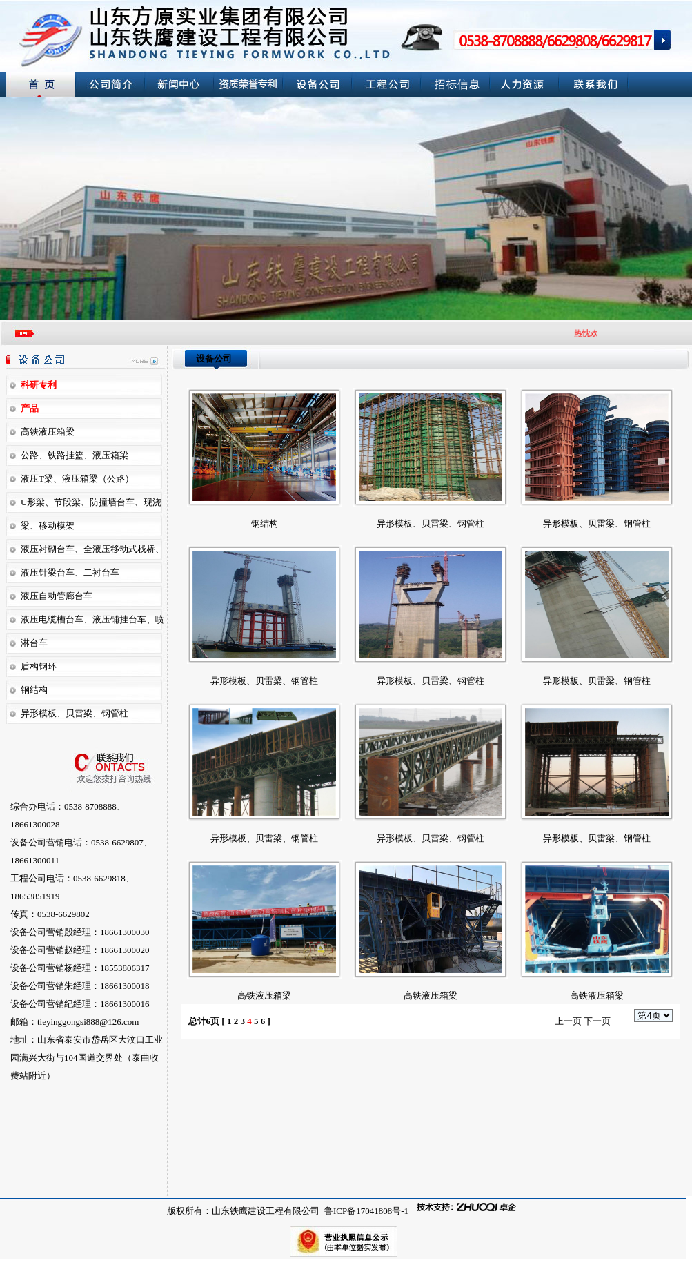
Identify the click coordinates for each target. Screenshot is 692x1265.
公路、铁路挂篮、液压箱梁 (74, 455)
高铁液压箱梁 (264, 995)
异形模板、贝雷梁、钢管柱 (74, 713)
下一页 (597, 1021)
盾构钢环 (39, 666)
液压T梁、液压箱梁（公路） (77, 478)
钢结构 (34, 690)
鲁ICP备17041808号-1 (365, 1211)
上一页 (568, 1021)
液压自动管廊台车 (56, 596)
